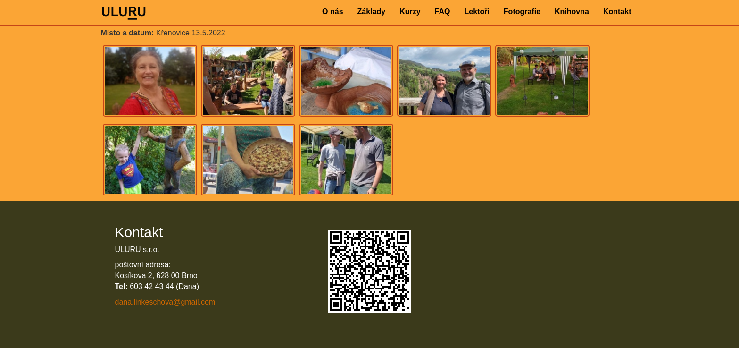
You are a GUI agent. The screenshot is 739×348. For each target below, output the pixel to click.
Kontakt (617, 12)
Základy (371, 12)
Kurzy (409, 12)
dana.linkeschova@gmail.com (165, 302)
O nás (332, 12)
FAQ (442, 12)
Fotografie (522, 12)
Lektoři (476, 12)
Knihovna (572, 12)
